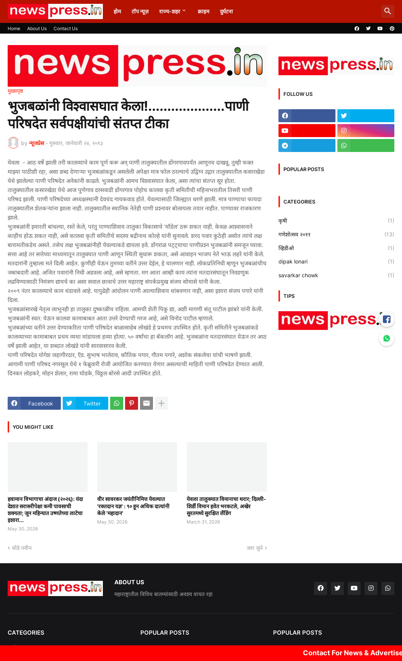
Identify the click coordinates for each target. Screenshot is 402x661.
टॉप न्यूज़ (140, 11)
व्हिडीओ (336, 248)
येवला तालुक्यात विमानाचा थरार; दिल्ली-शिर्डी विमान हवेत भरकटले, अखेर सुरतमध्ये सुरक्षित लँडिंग (226, 506)
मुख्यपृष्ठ (15, 91)
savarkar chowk (336, 275)
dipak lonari (336, 261)
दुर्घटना (226, 11)
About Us (37, 28)
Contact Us (66, 28)
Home (14, 28)
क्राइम (203, 11)
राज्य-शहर (169, 11)
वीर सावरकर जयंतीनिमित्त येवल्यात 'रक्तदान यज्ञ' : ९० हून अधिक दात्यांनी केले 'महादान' (133, 506)
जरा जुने (255, 548)
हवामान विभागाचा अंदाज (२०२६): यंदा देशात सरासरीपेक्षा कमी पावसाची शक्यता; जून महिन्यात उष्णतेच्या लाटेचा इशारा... (45, 509)
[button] (387, 11)
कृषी (336, 221)
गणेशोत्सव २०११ (336, 234)
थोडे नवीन (22, 548)
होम (117, 11)
